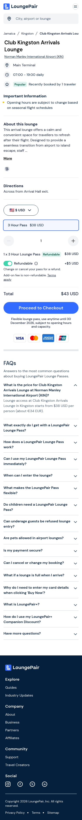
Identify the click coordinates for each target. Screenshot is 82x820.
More (7, 158)
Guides (11, 687)
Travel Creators (17, 765)
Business (12, 722)
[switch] (7, 263)
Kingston (27, 33)
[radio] (41, 225)
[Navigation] (75, 6)
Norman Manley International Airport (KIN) (33, 56)
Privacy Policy (15, 813)
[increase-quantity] (73, 241)
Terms (36, 813)
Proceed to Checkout (46, 308)
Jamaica (9, 33)
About (10, 714)
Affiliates (12, 738)
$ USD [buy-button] (20, 210)
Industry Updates (19, 695)
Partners (12, 730)
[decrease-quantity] (8, 241)
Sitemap (53, 813)
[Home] (20, 6)
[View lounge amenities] (41, 169)
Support (11, 757)
